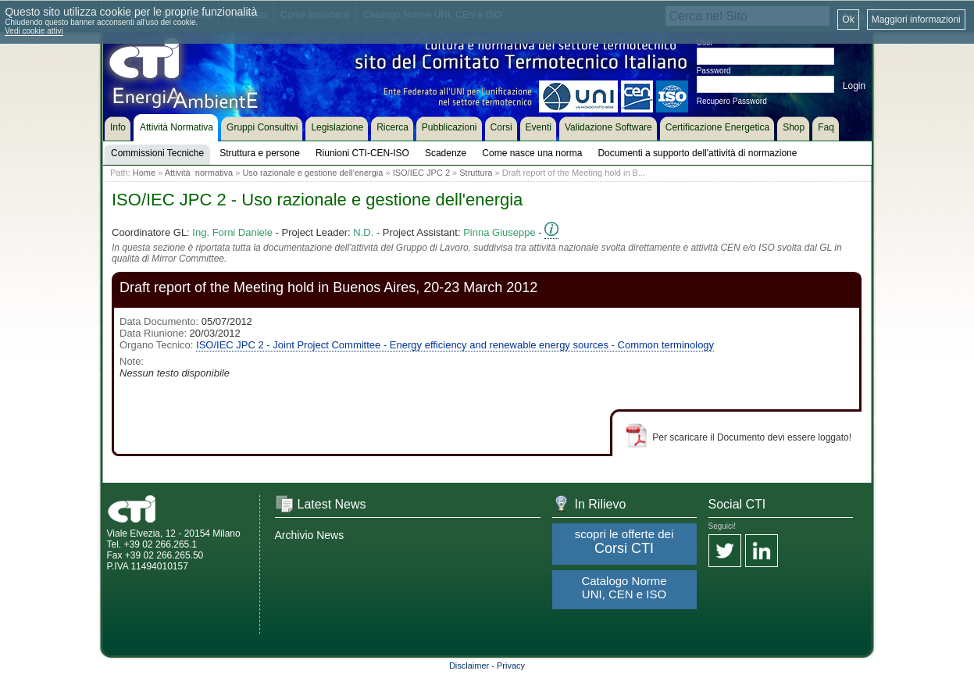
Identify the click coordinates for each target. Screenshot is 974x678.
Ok (848, 19)
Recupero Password (732, 101)
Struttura (475, 172)
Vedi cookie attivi (34, 31)
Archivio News (309, 535)
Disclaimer (469, 665)
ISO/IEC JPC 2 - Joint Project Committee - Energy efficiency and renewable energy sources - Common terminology (455, 345)
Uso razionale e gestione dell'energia (312, 172)
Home (144, 172)
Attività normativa (199, 172)
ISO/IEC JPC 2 (421, 172)
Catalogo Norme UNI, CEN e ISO (623, 587)
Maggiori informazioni (916, 19)
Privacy (511, 665)
